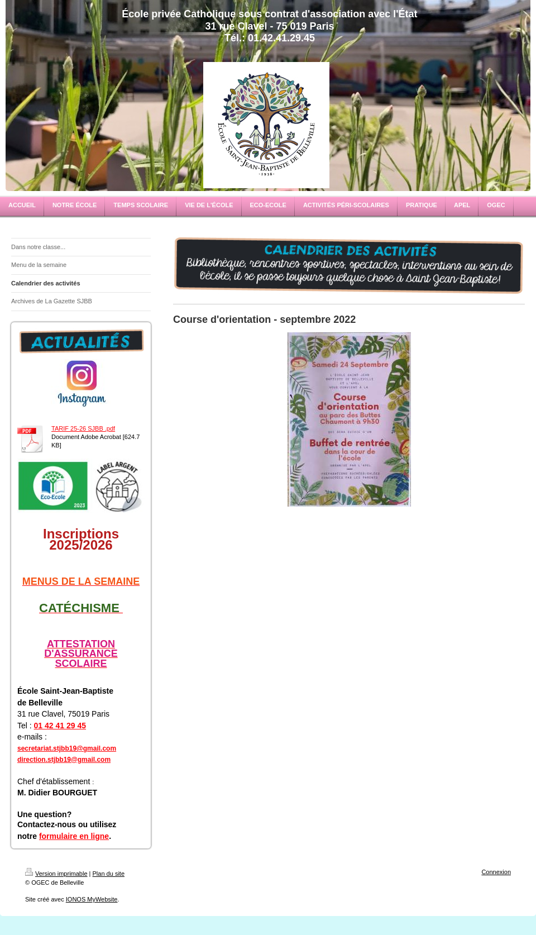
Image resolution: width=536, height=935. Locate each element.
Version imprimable (56, 873)
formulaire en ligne (74, 836)
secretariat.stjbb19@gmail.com (66, 748)
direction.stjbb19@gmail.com (64, 760)
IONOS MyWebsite (92, 899)
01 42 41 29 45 (60, 725)
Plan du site (109, 873)
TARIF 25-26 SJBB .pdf (83, 428)
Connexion (496, 872)
